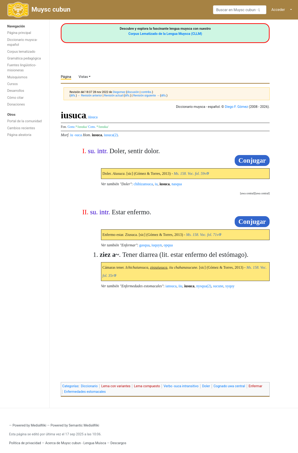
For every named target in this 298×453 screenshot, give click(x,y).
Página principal (19, 33)
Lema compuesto (147, 386)
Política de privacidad (25, 443)
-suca (78, 135)
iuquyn (157, 245)
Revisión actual (113, 95)
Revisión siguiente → (146, 95)
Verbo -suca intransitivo (181, 386)
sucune (218, 286)
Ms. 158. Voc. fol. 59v (190, 173)
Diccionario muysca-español (22, 42)
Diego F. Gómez (236, 107)
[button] (262, 193)
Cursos (12, 84)
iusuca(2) (111, 135)
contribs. (146, 92)
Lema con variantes (115, 386)
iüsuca (93, 117)
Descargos (118, 443)
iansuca (170, 286)
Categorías (70, 386)
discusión (133, 92)
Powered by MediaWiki (29, 425)
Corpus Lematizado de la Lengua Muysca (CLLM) (165, 34)
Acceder (278, 9)
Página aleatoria (19, 135)
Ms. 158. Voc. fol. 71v (202, 235)
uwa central (262, 193)
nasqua (177, 184)
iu (71, 135)
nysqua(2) (203, 286)
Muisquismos (17, 77)
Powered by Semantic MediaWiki (75, 425)
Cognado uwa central (229, 386)
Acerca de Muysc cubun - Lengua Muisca (75, 443)
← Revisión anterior (90, 95)
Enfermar (255, 386)
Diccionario (89, 386)
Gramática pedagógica (24, 58)
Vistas (83, 77)
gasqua (144, 245)
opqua (168, 245)
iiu (180, 286)
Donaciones (16, 104)
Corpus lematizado (21, 52)
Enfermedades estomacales (85, 392)
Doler (206, 386)
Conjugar (252, 160)
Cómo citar (15, 98)
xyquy (229, 286)
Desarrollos (15, 91)
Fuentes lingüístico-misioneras (21, 67)
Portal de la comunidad (24, 121)
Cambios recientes (21, 128)
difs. (73, 95)
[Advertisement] (24, 213)
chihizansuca (143, 184)
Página (66, 77)
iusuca (97, 135)
